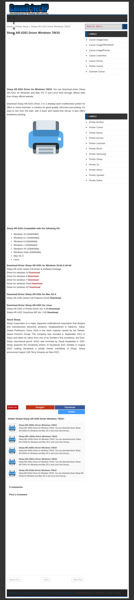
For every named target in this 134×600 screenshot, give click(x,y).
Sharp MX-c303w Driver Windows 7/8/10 (38, 436)
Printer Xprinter (96, 175)
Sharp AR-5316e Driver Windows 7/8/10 (38, 470)
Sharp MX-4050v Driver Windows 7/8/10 (38, 425)
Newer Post (14, 580)
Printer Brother (96, 122)
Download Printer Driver (67, 7)
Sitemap (100, 593)
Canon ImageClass (98, 39)
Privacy (117, 593)
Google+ (40, 407)
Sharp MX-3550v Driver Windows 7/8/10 (38, 447)
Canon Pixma (96, 61)
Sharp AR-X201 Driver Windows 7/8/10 (33, 32)
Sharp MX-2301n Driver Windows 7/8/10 (38, 459)
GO (125, 26)
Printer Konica (96, 138)
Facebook (70, 407)
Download (34, 272)
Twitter (71, 411)
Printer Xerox (95, 169)
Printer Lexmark (97, 143)
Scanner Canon (97, 71)
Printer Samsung (97, 154)
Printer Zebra (95, 180)
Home (10, 26)
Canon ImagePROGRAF (101, 45)
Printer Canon (96, 66)
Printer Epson (96, 132)
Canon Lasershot (97, 55)
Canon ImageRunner (99, 50)
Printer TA (94, 164)
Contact (109, 593)
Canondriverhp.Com (86, 593)
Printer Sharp (22, 26)
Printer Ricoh (95, 148)
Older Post (77, 580)
